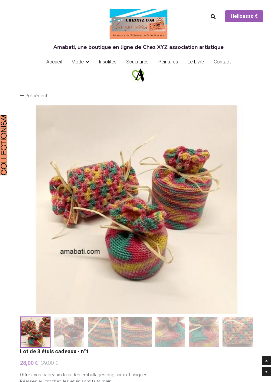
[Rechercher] (213, 16)
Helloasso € (244, 16)
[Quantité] (207, 268)
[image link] (138, 74)
